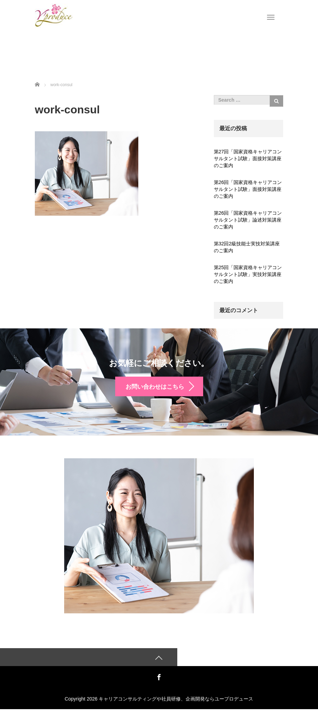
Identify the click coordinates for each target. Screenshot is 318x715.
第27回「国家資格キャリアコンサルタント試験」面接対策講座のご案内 (248, 158)
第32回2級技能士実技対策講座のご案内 (247, 247)
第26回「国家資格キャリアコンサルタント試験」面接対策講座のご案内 (248, 189)
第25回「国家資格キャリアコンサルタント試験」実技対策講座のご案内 (248, 274)
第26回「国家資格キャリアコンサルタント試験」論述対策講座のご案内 (248, 219)
